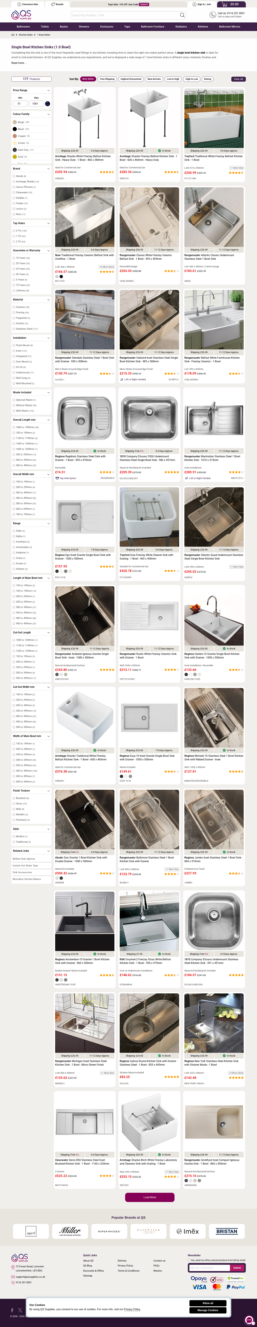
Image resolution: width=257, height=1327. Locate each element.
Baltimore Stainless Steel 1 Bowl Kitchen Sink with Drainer (147, 859)
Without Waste (26, 405)
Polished (23, 819)
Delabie (21, 197)
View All (238, 79)
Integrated (23, 356)
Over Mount (24, 361)
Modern (21, 836)
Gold (22, 156)
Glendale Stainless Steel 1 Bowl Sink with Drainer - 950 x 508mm (84, 359)
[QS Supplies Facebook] (12, 1310)
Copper (24, 136)
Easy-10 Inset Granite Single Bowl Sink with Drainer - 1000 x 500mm (147, 757)
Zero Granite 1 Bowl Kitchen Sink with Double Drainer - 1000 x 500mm (81, 859)
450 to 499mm (26, 623)
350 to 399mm (26, 612)
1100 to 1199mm (27, 438)
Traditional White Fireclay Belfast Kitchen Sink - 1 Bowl (213, 158)
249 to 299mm (25, 754)
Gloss (21, 803)
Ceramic (22, 307)
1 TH (21, 236)
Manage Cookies (208, 1310)
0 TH (21, 230)
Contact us (159, 1260)
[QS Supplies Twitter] (20, 1310)
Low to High (173, 79)
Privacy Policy (125, 1265)
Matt (20, 809)
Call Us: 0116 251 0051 (231, 13)
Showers (84, 26)
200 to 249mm (25, 596)
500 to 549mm (25, 727)
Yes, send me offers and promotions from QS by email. (218, 1260)
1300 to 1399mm (27, 443)
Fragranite (23, 317)
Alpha (20, 536)
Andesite (22, 552)
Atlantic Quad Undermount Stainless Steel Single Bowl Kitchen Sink (213, 556)
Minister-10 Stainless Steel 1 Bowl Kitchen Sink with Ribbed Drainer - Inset (213, 757)
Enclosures (106, 26)
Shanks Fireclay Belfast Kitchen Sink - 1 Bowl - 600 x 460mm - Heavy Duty (148, 158)
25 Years (23, 268)
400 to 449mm (26, 618)
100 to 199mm (25, 432)
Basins (64, 26)
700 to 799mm (25, 514)
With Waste (25, 410)
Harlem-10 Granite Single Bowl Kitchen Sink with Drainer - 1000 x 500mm (211, 655)
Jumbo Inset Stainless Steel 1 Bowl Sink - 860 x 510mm (213, 859)
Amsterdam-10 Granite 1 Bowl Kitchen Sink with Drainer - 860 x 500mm (82, 961)
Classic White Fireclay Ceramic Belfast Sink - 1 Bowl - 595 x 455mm (146, 257)
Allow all (208, 1303)
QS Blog (87, 1265)
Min (20, 97)
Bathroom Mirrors (229, 26)
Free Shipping (107, 79)
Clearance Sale (27, 4)
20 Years (23, 263)
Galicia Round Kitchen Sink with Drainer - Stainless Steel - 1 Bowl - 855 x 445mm (148, 1063)
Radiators (181, 26)
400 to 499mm (26, 465)
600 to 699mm (25, 508)
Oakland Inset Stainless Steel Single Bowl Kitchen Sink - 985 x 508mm (149, 359)
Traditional (23, 841)
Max (36, 97)
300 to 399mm (26, 459)
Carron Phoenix (26, 187)
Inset (21, 350)
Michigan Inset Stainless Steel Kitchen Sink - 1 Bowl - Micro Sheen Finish (81, 1063)
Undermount (25, 372)
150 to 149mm (25, 585)
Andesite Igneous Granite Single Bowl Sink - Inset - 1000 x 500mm (82, 655)
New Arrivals (154, 79)
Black (23, 129)
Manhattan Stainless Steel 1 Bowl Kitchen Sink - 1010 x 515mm (212, 458)
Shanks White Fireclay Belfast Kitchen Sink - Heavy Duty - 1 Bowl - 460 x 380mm (83, 158)
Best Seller (88, 79)
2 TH (21, 241)
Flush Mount (24, 345)
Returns (157, 1270)
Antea (21, 558)
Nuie (20, 214)
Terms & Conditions (128, 1270)
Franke (22, 203)
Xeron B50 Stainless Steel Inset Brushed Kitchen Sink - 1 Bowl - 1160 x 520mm (82, 1161)
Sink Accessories (22, 872)
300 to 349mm (26, 607)
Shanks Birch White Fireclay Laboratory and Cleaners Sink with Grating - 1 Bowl (148, 1161)
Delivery (122, 1260)
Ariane (21, 563)
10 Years (23, 257)
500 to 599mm (26, 503)
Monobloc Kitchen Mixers (27, 879)
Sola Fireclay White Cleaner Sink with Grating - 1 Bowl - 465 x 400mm (146, 556)
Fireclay (22, 312)
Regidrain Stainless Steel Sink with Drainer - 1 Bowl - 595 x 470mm (80, 458)
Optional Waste (26, 399)
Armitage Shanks (27, 181)
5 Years (21, 279)
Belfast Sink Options (24, 858)
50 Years (22, 274)
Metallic (22, 814)
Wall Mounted (25, 383)
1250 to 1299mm (27, 650)
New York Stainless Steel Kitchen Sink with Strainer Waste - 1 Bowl (211, 1063)
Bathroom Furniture (152, 26)
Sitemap (87, 1275)
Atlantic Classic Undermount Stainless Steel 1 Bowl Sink (209, 257)
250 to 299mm (25, 601)
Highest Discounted (131, 79)
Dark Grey (26, 149)
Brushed (22, 798)
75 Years (23, 285)
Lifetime (22, 290)
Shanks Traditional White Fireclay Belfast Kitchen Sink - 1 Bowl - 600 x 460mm (81, 757)
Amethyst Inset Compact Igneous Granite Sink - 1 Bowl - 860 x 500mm (211, 1161)
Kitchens (203, 26)
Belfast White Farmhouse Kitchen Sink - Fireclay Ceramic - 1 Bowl (212, 359)
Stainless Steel (27, 328)
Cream (23, 142)
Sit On (21, 367)
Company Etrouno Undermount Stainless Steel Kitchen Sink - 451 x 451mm (211, 961)
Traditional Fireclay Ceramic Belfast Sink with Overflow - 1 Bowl (84, 257)
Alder (20, 530)
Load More (150, 1197)
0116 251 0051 (21, 1282)
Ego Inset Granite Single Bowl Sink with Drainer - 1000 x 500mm (83, 556)
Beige (23, 122)
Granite (22, 323)
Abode (21, 176)
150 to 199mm (26, 590)
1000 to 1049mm (27, 640)
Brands (57, 4)
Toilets (45, 26)
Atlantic (22, 568)
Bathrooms (23, 26)
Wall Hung (23, 377)
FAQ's (156, 1265)
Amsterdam (24, 547)
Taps (127, 26)
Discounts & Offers (93, 1270)
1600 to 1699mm (27, 449)
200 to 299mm (26, 454)
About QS (88, 1260)
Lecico (21, 208)
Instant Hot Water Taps (25, 865)
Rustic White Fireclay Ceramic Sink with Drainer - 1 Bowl (148, 655)
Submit (237, 1267)
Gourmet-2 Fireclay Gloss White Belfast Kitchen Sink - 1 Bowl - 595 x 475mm (145, 961)
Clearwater (24, 192)
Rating (207, 79)
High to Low (192, 79)
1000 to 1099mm (27, 427)
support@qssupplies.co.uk (28, 1276)
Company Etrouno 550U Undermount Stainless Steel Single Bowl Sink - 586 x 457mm (147, 458)
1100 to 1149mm (27, 645)
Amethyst (23, 541)
